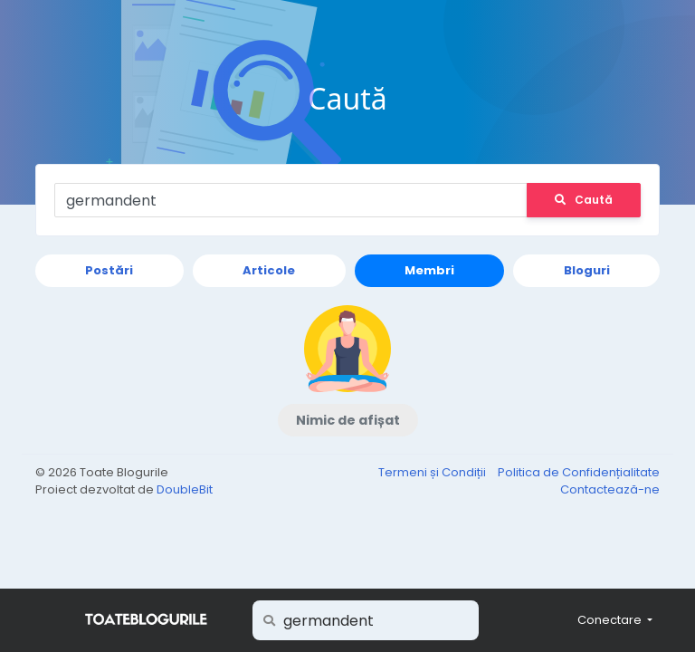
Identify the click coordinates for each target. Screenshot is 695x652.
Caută (584, 199)
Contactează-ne (610, 489)
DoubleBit (185, 489)
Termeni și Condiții (433, 472)
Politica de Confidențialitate (579, 472)
